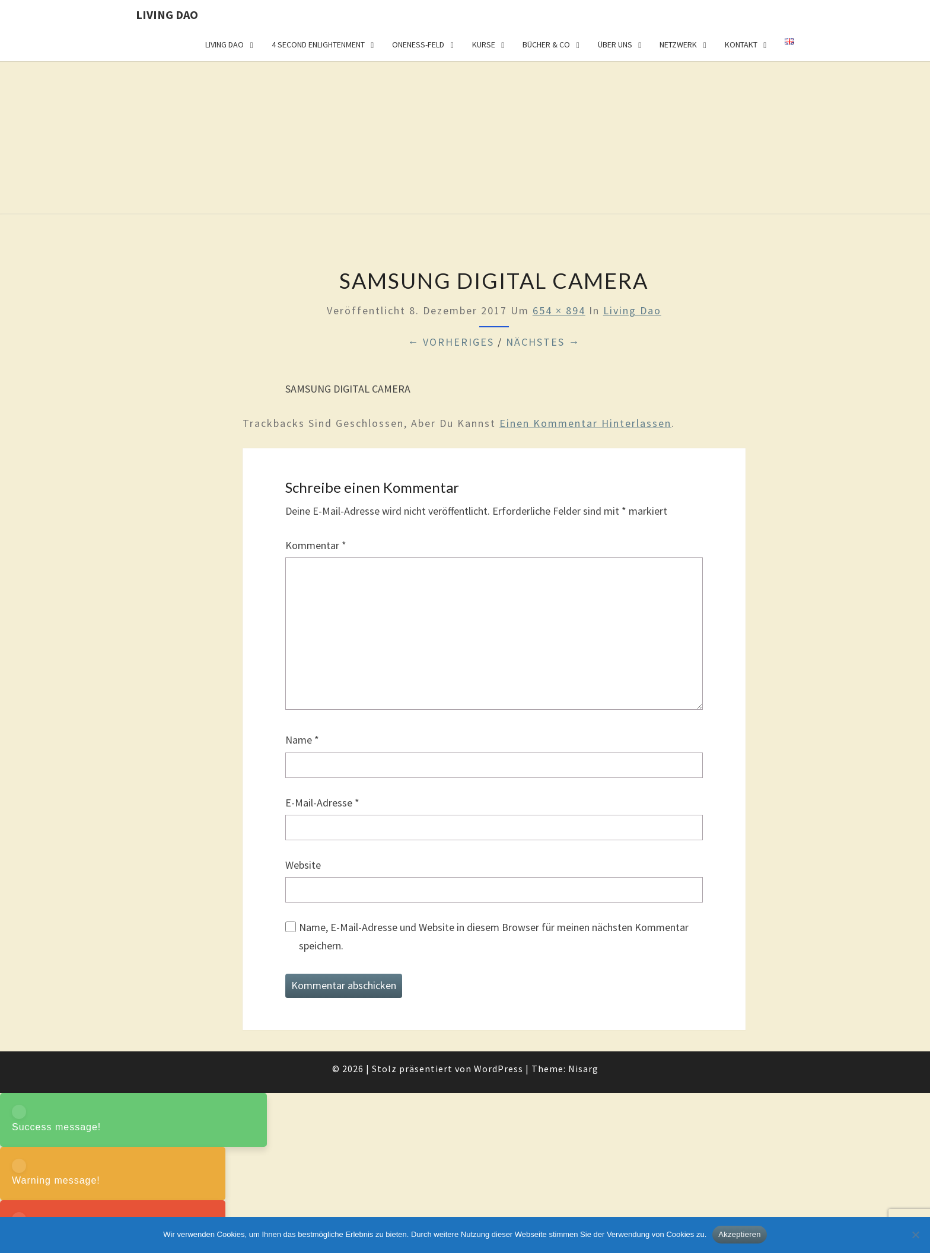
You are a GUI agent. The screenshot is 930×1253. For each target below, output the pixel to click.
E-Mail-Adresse (322, 802)
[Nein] (915, 1235)
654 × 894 (559, 310)
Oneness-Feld (418, 44)
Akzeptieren (739, 1234)
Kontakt (741, 44)
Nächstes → (543, 342)
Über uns (615, 44)
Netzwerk (678, 44)
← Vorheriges (450, 342)
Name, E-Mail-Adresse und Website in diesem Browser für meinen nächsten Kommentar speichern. (494, 936)
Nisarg (583, 1069)
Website (303, 865)
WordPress (498, 1069)
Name (302, 740)
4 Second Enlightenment (318, 44)
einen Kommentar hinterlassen (585, 423)
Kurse (483, 44)
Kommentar (315, 545)
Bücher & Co (546, 44)
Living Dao (167, 14)
